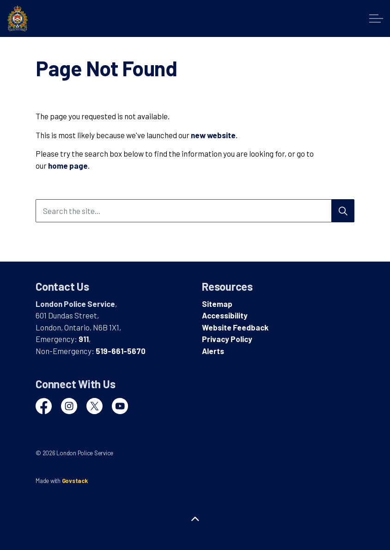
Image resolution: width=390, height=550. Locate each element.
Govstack (75, 480)
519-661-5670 (121, 350)
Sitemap (217, 303)
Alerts (213, 350)
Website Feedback (235, 327)
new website (213, 135)
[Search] (342, 210)
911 (84, 338)
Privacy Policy (227, 338)
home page (68, 165)
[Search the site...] (195, 210)
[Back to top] (195, 518)
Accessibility (225, 315)
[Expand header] (376, 18)
